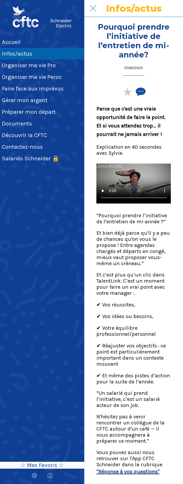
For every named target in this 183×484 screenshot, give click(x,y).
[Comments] (140, 91)
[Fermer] (93, 8)
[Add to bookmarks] (127, 91)
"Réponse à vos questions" (127, 472)
